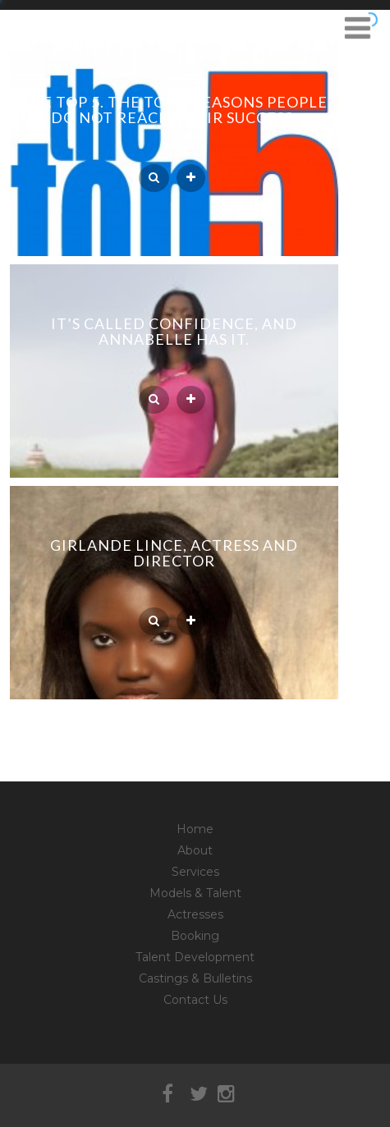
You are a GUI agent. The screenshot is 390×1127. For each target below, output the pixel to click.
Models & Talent (195, 893)
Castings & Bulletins (195, 978)
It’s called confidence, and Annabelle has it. (174, 331)
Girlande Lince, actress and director (174, 553)
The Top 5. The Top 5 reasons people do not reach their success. (174, 109)
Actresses (195, 914)
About (195, 850)
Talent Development (195, 957)
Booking (195, 935)
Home (195, 829)
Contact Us (195, 999)
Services (195, 871)
